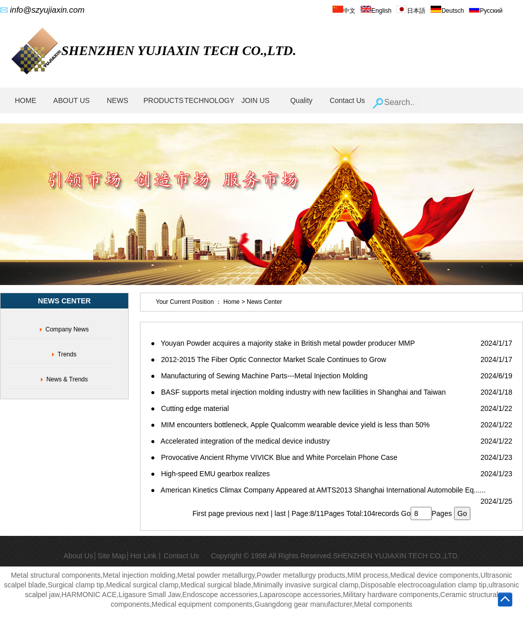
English (376, 10)
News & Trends (67, 379)
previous (239, 513)
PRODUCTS (164, 100)
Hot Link (143, 556)
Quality (301, 100)
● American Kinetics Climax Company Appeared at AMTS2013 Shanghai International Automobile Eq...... (318, 490)
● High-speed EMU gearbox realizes (210, 474)
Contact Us (347, 100)
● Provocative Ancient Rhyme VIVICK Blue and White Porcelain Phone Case (274, 457)
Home (232, 301)
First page (208, 513)
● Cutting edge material (190, 408)
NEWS (117, 100)
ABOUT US (71, 100)
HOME (25, 100)
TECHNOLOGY (209, 100)
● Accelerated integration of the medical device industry (240, 441)
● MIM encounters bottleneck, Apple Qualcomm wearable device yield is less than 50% (290, 425)
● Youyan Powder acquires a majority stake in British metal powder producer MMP (283, 343)
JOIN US (255, 100)
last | (283, 513)
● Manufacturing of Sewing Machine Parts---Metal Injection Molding (259, 376)
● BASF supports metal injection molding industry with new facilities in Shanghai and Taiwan (298, 392)
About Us (78, 556)
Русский (486, 10)
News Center (264, 301)
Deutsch (447, 10)
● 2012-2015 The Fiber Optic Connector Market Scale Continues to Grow (268, 359)
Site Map (112, 556)
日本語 (410, 10)
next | (265, 513)
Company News (67, 329)
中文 (343, 10)
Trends (67, 354)
